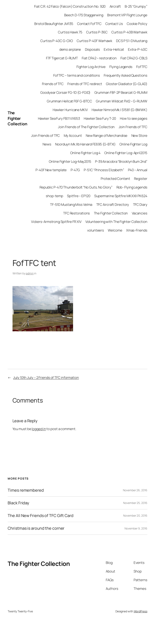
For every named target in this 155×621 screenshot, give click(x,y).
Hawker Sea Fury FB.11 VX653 (59, 118)
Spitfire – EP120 (78, 196)
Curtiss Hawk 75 (70, 32)
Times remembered (26, 490)
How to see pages (133, 118)
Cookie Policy (137, 23)
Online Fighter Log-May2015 (70, 161)
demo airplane (70, 49)
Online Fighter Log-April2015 (125, 152)
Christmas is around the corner (36, 528)
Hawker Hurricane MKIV (70, 109)
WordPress (140, 611)
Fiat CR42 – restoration (99, 58)
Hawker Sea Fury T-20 (100, 118)
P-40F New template (51, 170)
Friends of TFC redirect (84, 83)
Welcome (115, 230)
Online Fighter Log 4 (85, 152)
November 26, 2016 (135, 490)
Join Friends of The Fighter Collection (86, 127)
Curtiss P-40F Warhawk (94, 40)
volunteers (95, 230)
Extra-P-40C (137, 49)
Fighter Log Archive (91, 66)
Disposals (92, 49)
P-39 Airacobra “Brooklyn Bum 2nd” (121, 161)
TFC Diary (140, 204)
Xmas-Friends (136, 230)
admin (30, 273)
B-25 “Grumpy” (136, 6)
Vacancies (139, 213)
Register (140, 178)
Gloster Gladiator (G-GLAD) (126, 83)
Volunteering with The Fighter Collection (116, 221)
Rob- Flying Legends (131, 187)
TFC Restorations (76, 213)
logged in (39, 428)
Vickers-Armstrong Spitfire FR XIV (56, 221)
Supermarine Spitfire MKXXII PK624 (120, 196)
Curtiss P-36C (97, 32)
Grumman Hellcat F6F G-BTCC (69, 101)
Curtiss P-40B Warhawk (129, 32)
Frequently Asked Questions (125, 75)
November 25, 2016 (135, 503)
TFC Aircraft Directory (112, 204)
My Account (73, 135)
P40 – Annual (137, 170)
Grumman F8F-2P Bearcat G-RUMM (120, 92)
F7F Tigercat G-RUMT (62, 58)
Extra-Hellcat (114, 49)
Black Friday (18, 503)
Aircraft (115, 6)
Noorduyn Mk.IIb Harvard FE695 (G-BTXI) (85, 144)
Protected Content (115, 178)
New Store (139, 135)
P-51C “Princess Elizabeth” (104, 170)
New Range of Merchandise (107, 135)
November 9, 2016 (136, 528)
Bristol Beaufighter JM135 (53, 23)
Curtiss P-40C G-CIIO (56, 40)
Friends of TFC (53, 83)
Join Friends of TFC (133, 127)
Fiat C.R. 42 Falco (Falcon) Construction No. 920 (70, 6)
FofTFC (141, 66)
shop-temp (54, 196)
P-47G (75, 170)
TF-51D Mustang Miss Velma (71, 204)
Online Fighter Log (133, 144)
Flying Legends (120, 66)
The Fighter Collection (17, 118)
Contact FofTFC (89, 23)
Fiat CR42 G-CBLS (133, 58)
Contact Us (114, 23)
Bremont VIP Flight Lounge (127, 15)
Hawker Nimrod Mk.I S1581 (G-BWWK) (119, 109)
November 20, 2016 (135, 515)
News (47, 144)
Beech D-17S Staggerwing (83, 15)
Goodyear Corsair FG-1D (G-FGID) (65, 92)
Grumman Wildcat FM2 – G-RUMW (121, 101)
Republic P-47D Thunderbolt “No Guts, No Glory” (76, 187)
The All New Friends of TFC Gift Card (40, 515)
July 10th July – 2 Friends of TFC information (46, 377)
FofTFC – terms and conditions (76, 75)
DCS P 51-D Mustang (131, 40)
